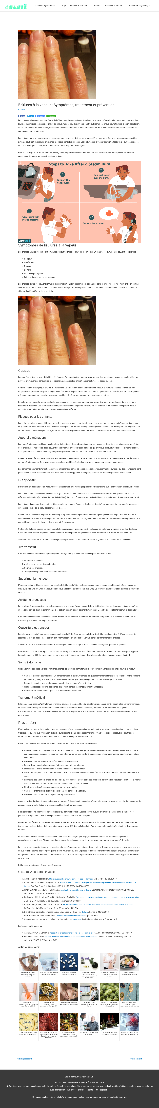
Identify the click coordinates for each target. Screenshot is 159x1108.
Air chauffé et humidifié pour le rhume (77, 890)
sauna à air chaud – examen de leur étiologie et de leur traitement (74, 936)
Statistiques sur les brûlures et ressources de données (73, 879)
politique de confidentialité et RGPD (70, 1083)
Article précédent (24, 1059)
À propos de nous (96, 1083)
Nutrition (22, 109)
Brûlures (85, 912)
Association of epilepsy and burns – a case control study (75, 933)
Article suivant (136, 1059)
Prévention (77, 919)
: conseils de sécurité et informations (72, 916)
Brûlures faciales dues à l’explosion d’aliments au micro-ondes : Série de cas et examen (101, 904)
